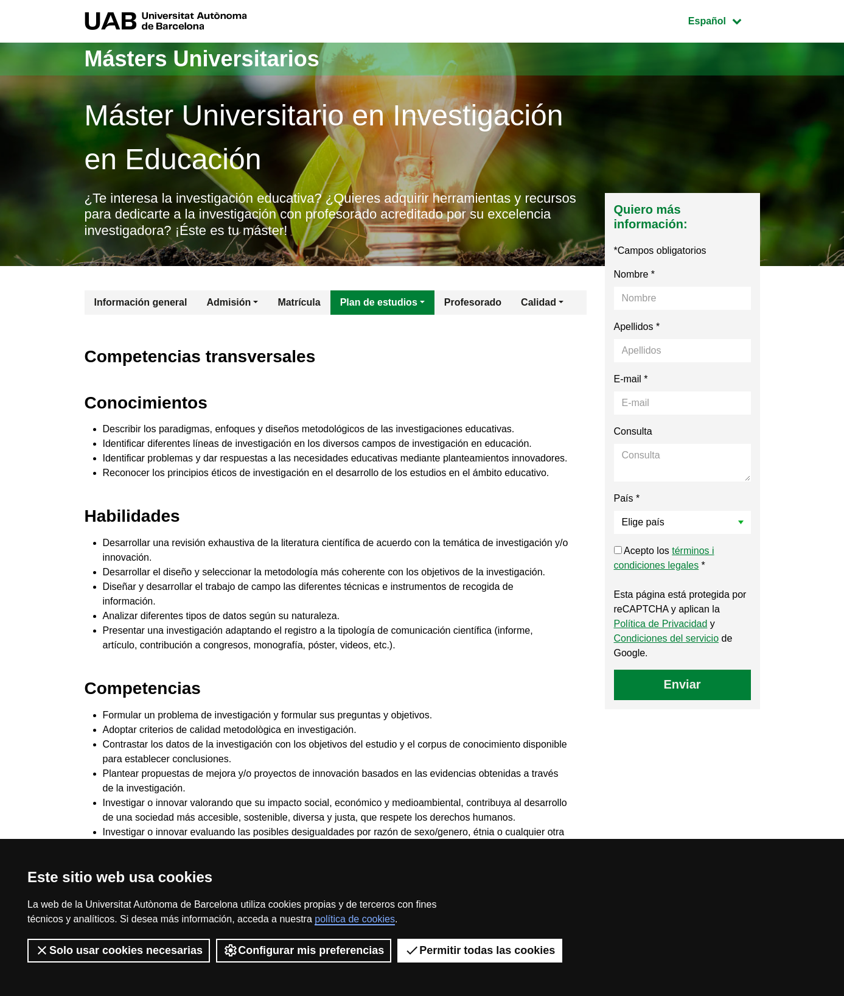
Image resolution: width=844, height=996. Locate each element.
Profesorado (472, 302)
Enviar (681, 684)
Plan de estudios (378, 302)
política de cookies (355, 919)
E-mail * (631, 379)
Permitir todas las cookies (480, 950)
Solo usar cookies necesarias (119, 950)
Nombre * (634, 274)
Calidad (538, 302)
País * (627, 498)
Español (724, 19)
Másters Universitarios (202, 58)
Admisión (228, 302)
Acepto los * (664, 557)
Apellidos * (637, 326)
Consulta (633, 431)
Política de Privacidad (661, 624)
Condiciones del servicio (666, 638)
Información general (140, 302)
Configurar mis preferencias (303, 950)
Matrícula (298, 302)
